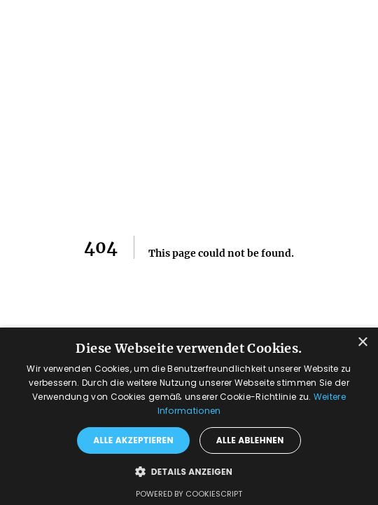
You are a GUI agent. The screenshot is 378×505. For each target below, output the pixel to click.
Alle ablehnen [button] (250, 440)
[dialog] (189, 416)
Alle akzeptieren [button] (133, 440)
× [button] (362, 342)
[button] (189, 471)
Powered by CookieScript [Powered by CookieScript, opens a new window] (189, 493)
